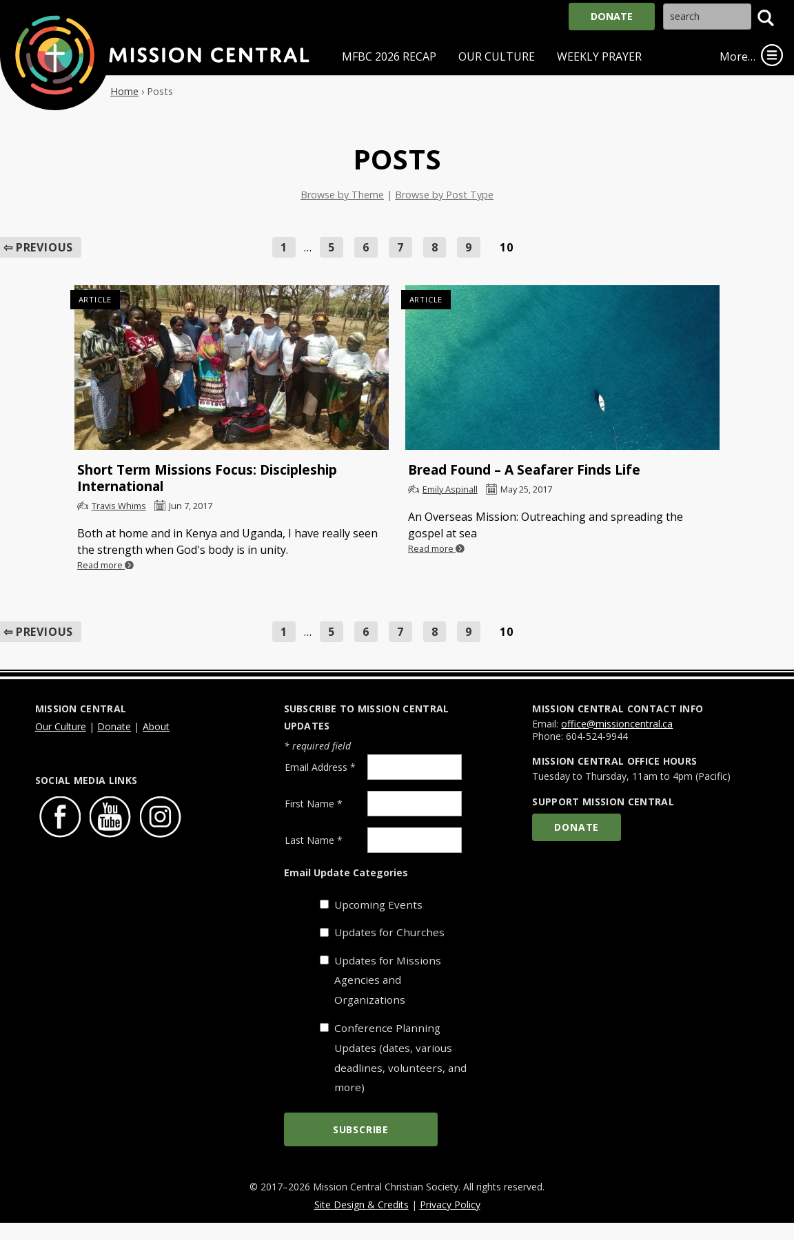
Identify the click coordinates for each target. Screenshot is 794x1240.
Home (124, 91)
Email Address (320, 767)
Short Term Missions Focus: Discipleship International (207, 477)
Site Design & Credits (361, 1204)
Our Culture (496, 56)
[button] (765, 18)
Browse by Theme (342, 194)
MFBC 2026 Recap (389, 56)
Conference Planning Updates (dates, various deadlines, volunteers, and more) (400, 1058)
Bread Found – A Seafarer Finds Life (524, 469)
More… (737, 56)
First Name (314, 803)
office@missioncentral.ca (617, 723)
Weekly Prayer (599, 56)
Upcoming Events (378, 904)
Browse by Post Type (444, 194)
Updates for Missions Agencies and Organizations (387, 980)
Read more (105, 565)
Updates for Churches (389, 932)
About (156, 726)
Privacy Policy (450, 1204)
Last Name (314, 840)
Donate (612, 16)
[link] (772, 55)
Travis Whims (119, 505)
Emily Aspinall (450, 489)
